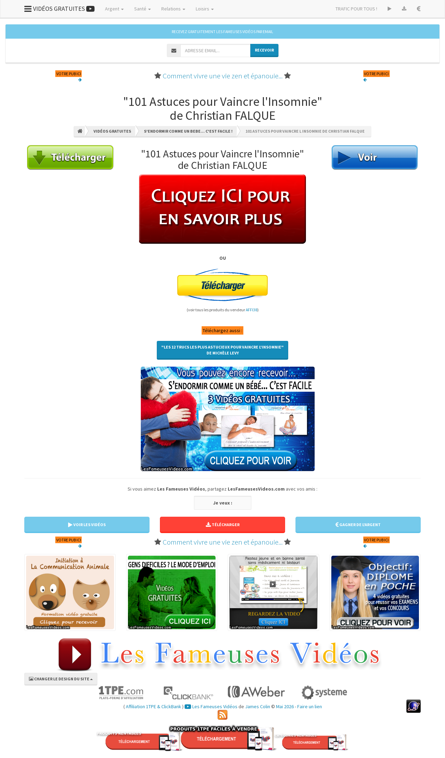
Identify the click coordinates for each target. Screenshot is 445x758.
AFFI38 (251, 309)
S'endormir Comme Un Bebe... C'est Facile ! (188, 131)
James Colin (257, 706)
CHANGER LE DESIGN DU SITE (61, 678)
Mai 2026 (285, 706)
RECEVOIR (264, 50)
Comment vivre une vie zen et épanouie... (223, 75)
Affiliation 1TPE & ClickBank (153, 706)
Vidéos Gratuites (112, 131)
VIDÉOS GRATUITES (59, 9)
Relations (173, 9)
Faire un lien (309, 706)
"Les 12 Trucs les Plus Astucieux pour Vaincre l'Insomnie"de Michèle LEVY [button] (222, 349)
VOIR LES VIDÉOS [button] (87, 524)
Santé (142, 9)
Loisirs (205, 9)
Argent (114, 9)
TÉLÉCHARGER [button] (223, 524)
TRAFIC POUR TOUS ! (356, 9)
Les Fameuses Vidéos (211, 706)
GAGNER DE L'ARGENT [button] (358, 524)
